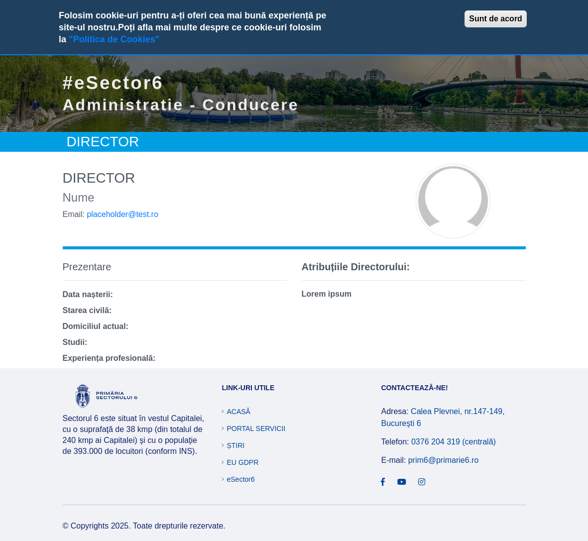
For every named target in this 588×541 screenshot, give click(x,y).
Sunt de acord (495, 18)
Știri (235, 445)
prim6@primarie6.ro (443, 460)
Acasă (238, 412)
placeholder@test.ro (122, 214)
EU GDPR (242, 462)
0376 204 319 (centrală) (453, 441)
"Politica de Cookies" (114, 39)
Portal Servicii (256, 429)
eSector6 (240, 479)
